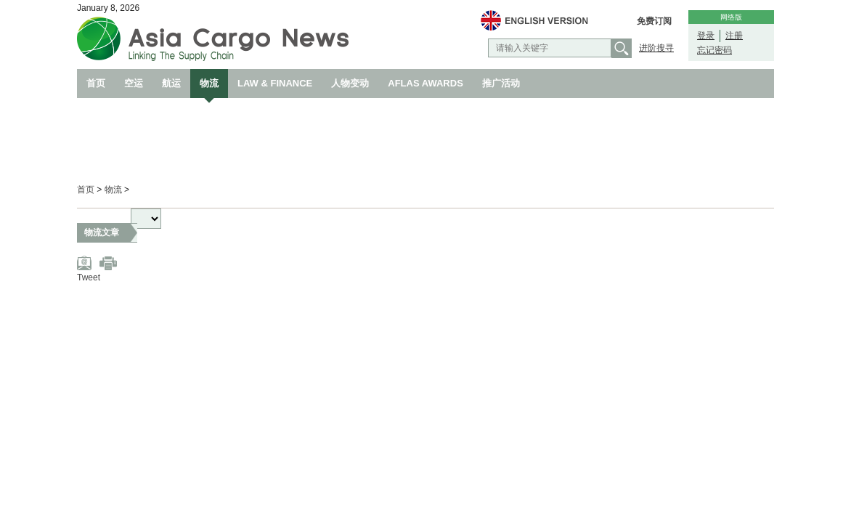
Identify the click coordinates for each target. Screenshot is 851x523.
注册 (734, 36)
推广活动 (501, 83)
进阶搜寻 (656, 48)
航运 (171, 83)
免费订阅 (654, 21)
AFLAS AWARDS (425, 83)
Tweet (88, 277)
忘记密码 (714, 50)
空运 (133, 83)
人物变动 (350, 83)
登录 (705, 36)
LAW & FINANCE (274, 83)
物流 (209, 83)
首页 (95, 83)
